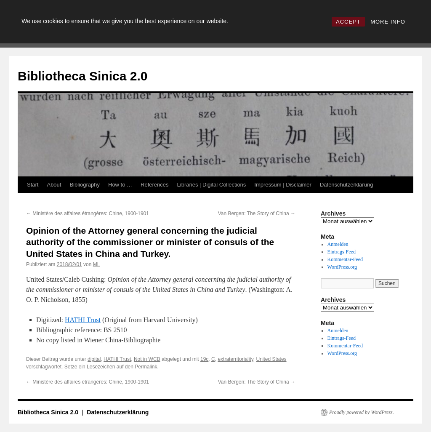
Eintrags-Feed (341, 252)
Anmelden (338, 244)
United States (271, 359)
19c (204, 359)
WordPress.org (342, 267)
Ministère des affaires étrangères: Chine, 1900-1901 (87, 213)
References (154, 184)
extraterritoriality (235, 359)
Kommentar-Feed (345, 259)
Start (32, 184)
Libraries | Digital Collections (211, 184)
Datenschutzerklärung (346, 184)
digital (94, 359)
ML (96, 264)
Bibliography (84, 184)
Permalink (146, 367)
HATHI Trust (83, 319)
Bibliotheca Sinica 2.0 (82, 76)
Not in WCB (147, 359)
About (54, 184)
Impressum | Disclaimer (282, 184)
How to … (120, 184)
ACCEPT (348, 22)
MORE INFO (387, 22)
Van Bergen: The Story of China (256, 213)
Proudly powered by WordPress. (361, 412)
